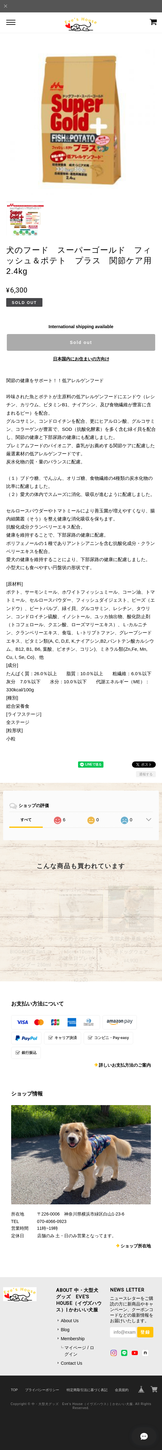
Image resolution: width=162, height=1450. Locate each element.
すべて (26, 820)
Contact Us (71, 1363)
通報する (146, 774)
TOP (14, 1390)
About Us (70, 1320)
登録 (145, 1332)
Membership (73, 1338)
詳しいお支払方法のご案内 (125, 1065)
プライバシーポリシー (42, 1390)
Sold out (81, 342)
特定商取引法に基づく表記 (87, 1390)
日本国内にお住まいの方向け (81, 358)
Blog (65, 1329)
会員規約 (122, 1390)
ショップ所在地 (135, 1245)
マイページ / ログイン (79, 1351)
